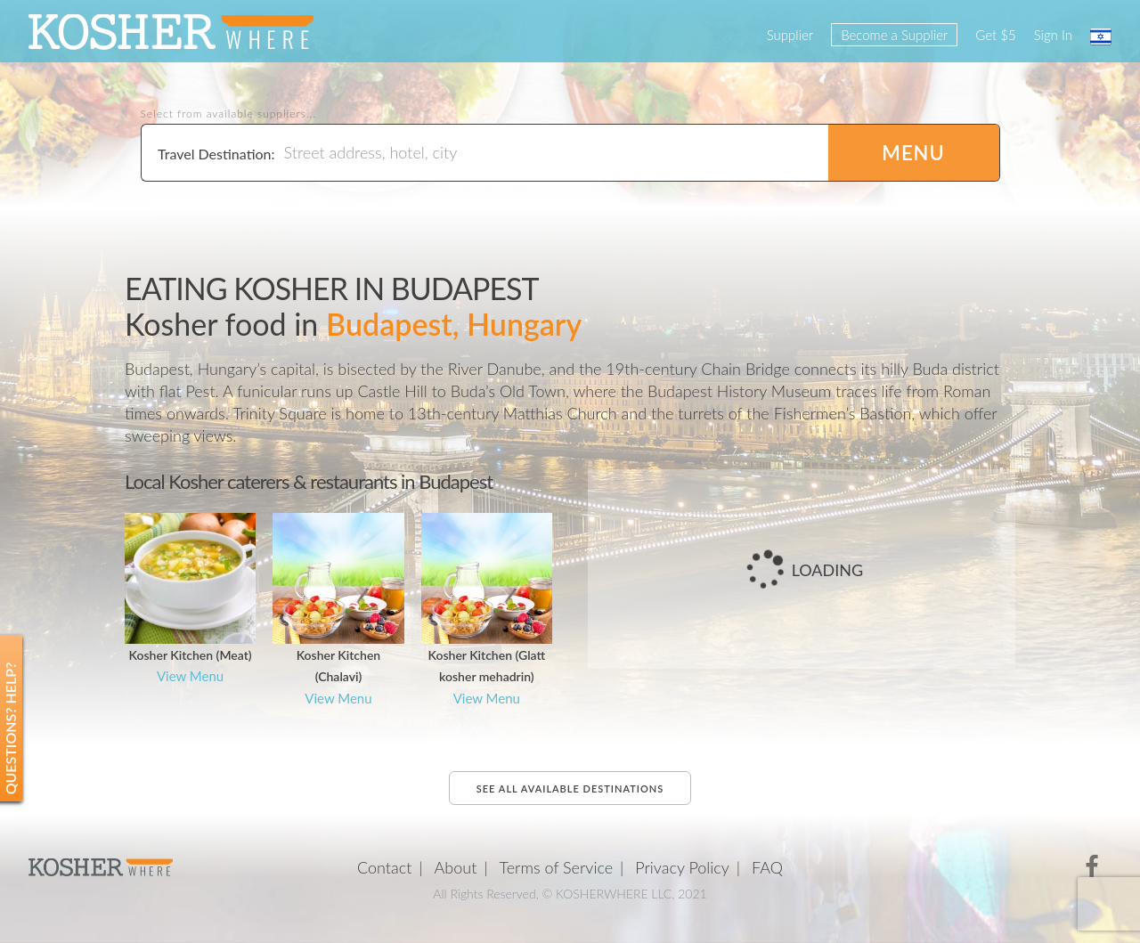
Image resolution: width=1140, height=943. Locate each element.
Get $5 (995, 35)
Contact (384, 867)
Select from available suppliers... (229, 114)
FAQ (767, 867)
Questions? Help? (10, 729)
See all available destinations (570, 788)
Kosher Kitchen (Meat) (190, 655)
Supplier (790, 35)
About (456, 867)
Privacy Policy (682, 867)
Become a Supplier (894, 35)
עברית (1101, 36)
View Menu (190, 676)
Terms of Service (557, 867)
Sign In (1053, 35)
